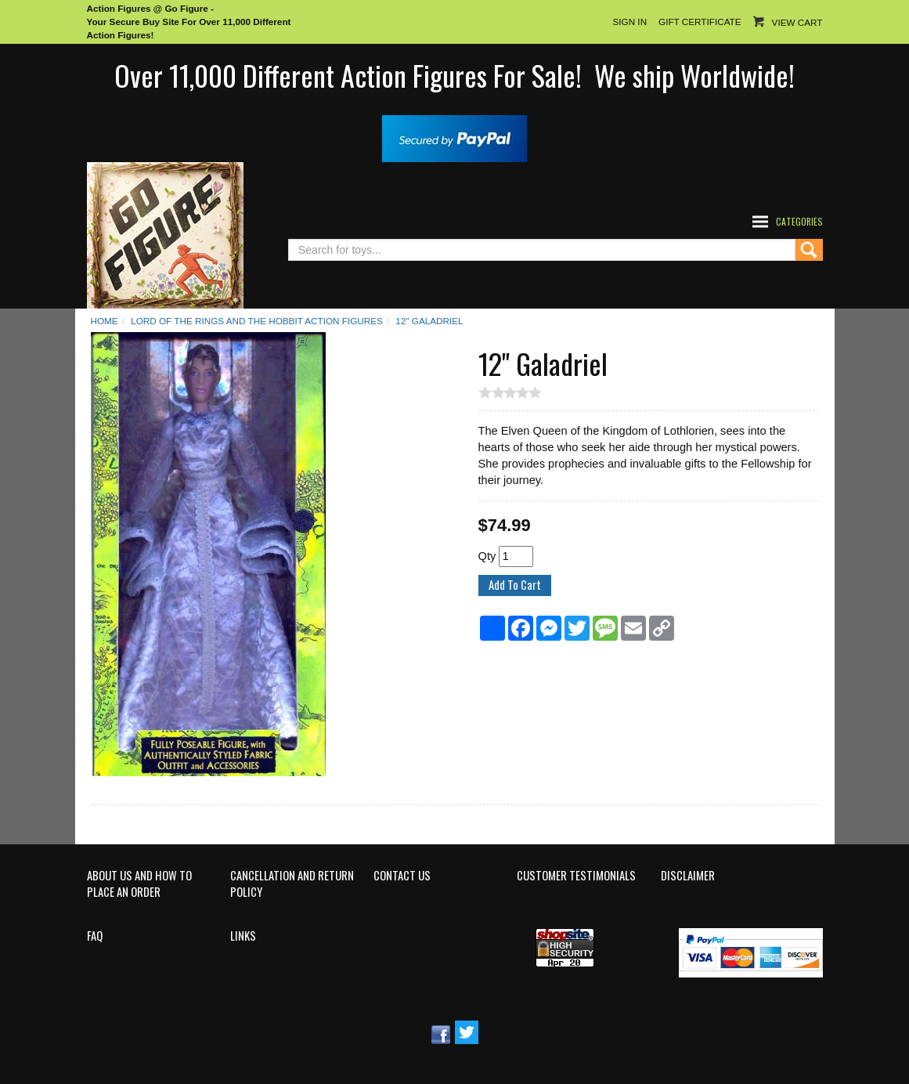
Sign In (629, 21)
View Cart (797, 22)
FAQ (95, 936)
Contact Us (402, 875)
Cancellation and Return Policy (292, 884)
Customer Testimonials (576, 875)
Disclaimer (688, 875)
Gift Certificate (699, 21)
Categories (799, 221)
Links (243, 936)
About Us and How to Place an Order (139, 884)
